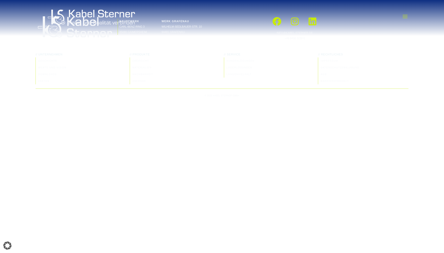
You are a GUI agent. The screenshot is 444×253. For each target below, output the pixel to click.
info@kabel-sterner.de (295, 32)
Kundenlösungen (241, 60)
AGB (324, 74)
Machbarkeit (142, 74)
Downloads (47, 74)
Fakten (43, 81)
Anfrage (139, 81)
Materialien (142, 67)
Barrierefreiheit (335, 81)
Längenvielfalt (239, 74)
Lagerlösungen (239, 67)
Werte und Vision (52, 67)
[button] (7, 245)
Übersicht (140, 60)
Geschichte (47, 60)
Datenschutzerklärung (340, 67)
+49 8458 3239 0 (295, 38)
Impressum (329, 60)
